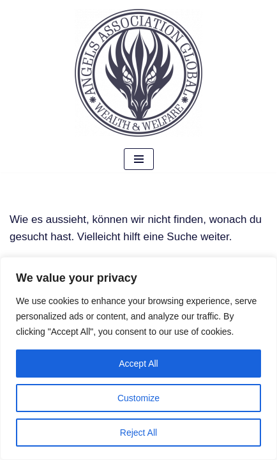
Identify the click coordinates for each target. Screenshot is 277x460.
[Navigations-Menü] (139, 159)
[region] (138, 358)
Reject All (138, 432)
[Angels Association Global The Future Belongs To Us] (138, 73)
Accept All (138, 363)
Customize (138, 398)
